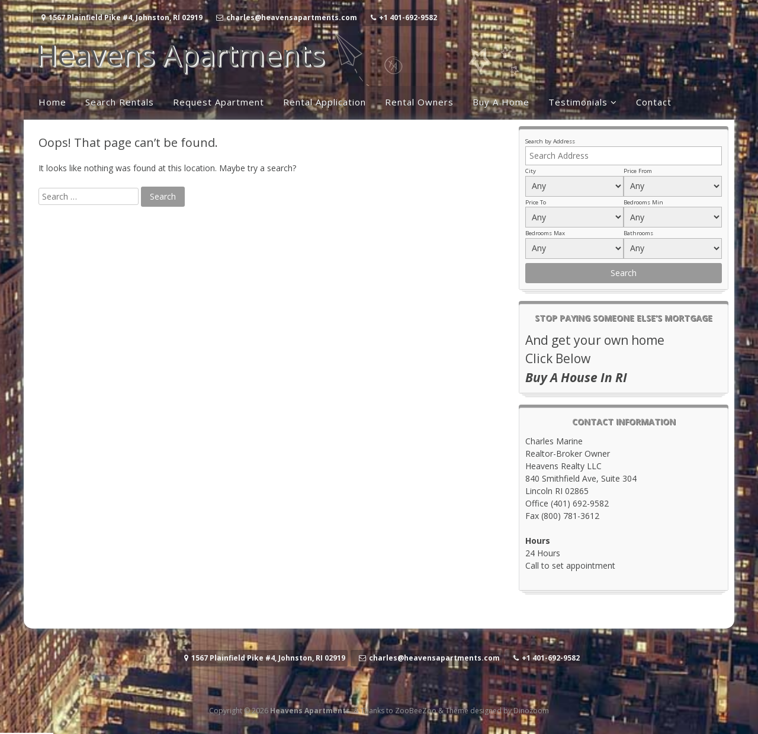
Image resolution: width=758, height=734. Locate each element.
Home (52, 102)
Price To (535, 202)
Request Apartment (218, 102)
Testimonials (578, 102)
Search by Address (550, 141)
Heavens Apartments (180, 54)
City (530, 171)
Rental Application (324, 102)
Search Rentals (119, 102)
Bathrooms (638, 233)
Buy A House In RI (576, 377)
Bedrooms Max (545, 233)
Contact (654, 102)
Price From (638, 171)
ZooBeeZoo (415, 711)
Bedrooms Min (643, 202)
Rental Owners (419, 102)
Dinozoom (531, 711)
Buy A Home (501, 102)
